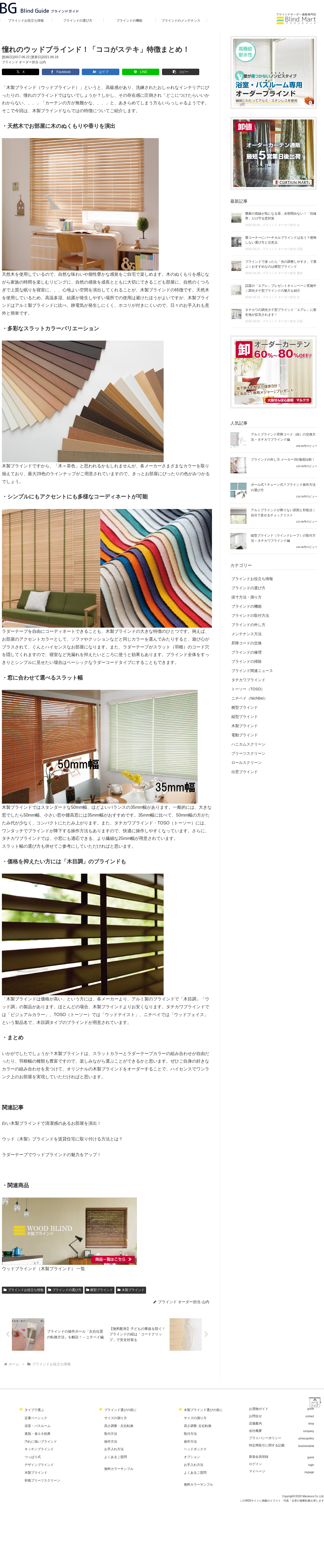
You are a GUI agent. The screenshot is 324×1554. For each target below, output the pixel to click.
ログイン (255, 1464)
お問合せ (255, 1416)
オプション (192, 1457)
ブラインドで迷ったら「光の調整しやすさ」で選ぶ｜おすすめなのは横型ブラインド (280, 264)
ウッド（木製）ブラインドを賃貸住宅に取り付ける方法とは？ (62, 1139)
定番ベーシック (36, 1418)
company (308, 1431)
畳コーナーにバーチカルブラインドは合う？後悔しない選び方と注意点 (280, 240)
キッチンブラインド (39, 1449)
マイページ (257, 1471)
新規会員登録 (258, 1457)
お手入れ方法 (114, 1449)
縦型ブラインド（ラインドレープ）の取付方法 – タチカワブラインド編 (283, 538)
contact (309, 1416)
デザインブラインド (39, 1465)
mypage (309, 1472)
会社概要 (255, 1431)
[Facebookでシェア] (52, 72)
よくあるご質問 (115, 1457)
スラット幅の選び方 (21, 846)
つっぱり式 (33, 1457)
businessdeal (306, 1446)
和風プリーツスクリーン (42, 1481)
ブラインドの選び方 (65, 1290)
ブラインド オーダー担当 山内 (24, 62)
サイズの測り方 (115, 1418)
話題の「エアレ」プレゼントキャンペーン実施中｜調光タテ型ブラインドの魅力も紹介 (280, 288)
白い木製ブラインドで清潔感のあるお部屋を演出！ (51, 1123)
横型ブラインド (99, 1290)
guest (311, 1457)
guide (311, 1408)
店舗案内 (255, 1424)
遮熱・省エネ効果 (37, 1434)
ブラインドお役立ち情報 (23, 1290)
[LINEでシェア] (120, 72)
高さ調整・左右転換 (118, 1426)
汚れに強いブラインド (41, 1442)
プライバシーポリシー (265, 1438)
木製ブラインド (130, 1290)
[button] (154, 72)
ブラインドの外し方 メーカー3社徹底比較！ (283, 459)
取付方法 (110, 1434)
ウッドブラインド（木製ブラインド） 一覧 (43, 1268)
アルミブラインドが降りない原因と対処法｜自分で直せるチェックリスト (283, 512)
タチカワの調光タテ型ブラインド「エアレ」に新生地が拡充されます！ (280, 312)
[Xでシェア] (17, 72)
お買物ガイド (258, 1409)
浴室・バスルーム (37, 1426)
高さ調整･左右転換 (197, 1426)
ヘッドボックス (195, 1449)
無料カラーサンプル (118, 1469)
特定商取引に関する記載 (267, 1445)
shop (311, 1423)
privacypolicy (306, 1438)
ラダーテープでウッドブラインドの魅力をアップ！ (51, 1154)
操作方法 (110, 1442)
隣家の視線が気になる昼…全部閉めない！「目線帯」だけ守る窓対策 (280, 216)
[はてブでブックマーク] (86, 72)
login (311, 1465)
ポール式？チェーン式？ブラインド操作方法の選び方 (283, 487)
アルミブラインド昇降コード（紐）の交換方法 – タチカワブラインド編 (283, 436)
